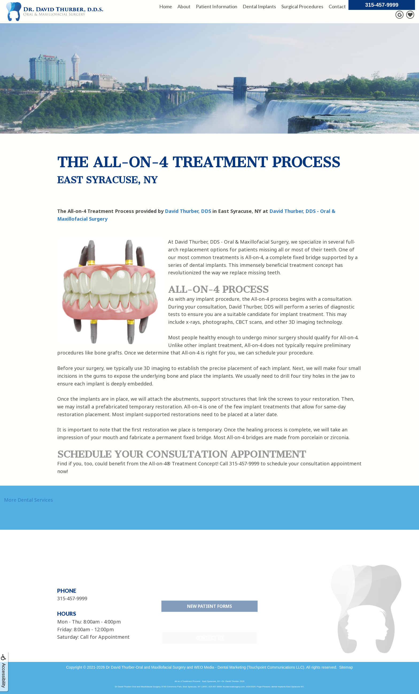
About (184, 6)
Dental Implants (259, 6)
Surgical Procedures (302, 6)
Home (165, 6)
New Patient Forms (209, 618)
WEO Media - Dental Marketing (220, 667)
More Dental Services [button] (28, 500)
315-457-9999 (381, 5)
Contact (337, 6)
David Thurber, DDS (188, 211)
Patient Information (216, 6)
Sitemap (346, 667)
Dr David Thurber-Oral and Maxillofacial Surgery (146, 667)
